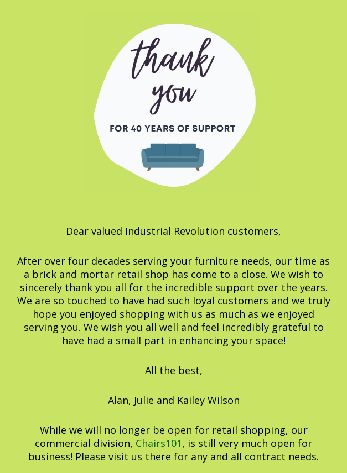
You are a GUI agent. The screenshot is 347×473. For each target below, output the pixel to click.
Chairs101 (159, 443)
